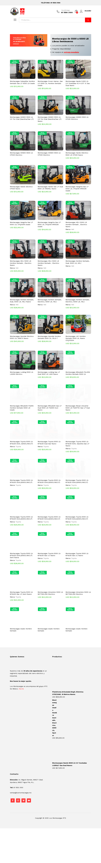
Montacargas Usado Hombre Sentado (21, 630)
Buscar (88, 20)
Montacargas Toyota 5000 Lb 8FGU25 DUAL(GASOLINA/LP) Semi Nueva (21, 555)
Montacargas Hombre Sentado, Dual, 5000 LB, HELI (77, 262)
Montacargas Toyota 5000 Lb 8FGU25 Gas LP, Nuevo (49, 554)
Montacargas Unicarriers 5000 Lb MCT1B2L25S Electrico (50, 593)
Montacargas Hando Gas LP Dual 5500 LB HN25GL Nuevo (50, 188)
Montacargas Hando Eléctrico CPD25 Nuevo (21, 188)
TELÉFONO (65, 10)
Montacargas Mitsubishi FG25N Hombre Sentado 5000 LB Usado (21, 408)
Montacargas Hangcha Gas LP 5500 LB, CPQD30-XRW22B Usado (49, 224)
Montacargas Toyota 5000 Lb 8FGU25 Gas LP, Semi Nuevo (21, 593)
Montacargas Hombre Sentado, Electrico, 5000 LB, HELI (50, 301)
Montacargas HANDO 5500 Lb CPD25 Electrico (77, 118)
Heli (72, 229)
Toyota (18, 446)
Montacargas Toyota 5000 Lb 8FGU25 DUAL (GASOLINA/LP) (21, 442)
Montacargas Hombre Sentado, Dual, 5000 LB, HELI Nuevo (22, 301)
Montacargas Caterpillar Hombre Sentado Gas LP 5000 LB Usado (22, 82)
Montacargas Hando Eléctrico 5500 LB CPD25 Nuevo (77, 154)
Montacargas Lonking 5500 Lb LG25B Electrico (21, 373)
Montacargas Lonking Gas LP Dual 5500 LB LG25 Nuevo (49, 373)
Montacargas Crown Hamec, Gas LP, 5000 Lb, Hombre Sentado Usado (50, 83)
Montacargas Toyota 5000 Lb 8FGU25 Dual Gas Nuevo (49, 442)
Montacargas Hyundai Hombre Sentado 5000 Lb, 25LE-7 (49, 337)
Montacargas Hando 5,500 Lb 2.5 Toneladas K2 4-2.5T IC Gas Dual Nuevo (78, 83)
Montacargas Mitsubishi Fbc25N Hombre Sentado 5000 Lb (78, 373)
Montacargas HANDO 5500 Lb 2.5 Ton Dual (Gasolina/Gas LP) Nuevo (49, 119)
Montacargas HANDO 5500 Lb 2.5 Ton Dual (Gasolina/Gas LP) (22, 118)
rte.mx (21, 689)
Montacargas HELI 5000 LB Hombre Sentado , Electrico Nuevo (76, 224)
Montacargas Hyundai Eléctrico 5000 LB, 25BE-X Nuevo (22, 337)
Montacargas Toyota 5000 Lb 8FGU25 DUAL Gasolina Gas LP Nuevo (77, 443)
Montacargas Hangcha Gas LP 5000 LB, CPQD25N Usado (21, 223)
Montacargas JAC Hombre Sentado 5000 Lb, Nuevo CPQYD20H (76, 338)
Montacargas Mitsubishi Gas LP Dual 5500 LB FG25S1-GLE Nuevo (50, 408)
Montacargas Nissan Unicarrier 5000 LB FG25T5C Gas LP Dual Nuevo (78, 408)
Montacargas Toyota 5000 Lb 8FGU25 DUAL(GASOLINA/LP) (21, 481)
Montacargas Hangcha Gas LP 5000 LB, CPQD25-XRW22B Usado (77, 189)
